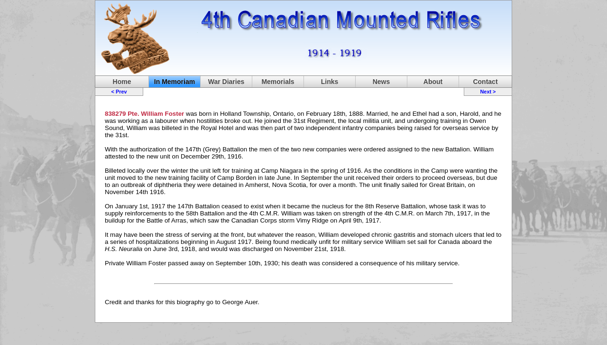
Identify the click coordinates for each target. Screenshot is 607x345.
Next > (488, 91)
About (432, 81)
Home (122, 81)
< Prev (119, 91)
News (381, 81)
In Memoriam (174, 81)
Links (330, 81)
